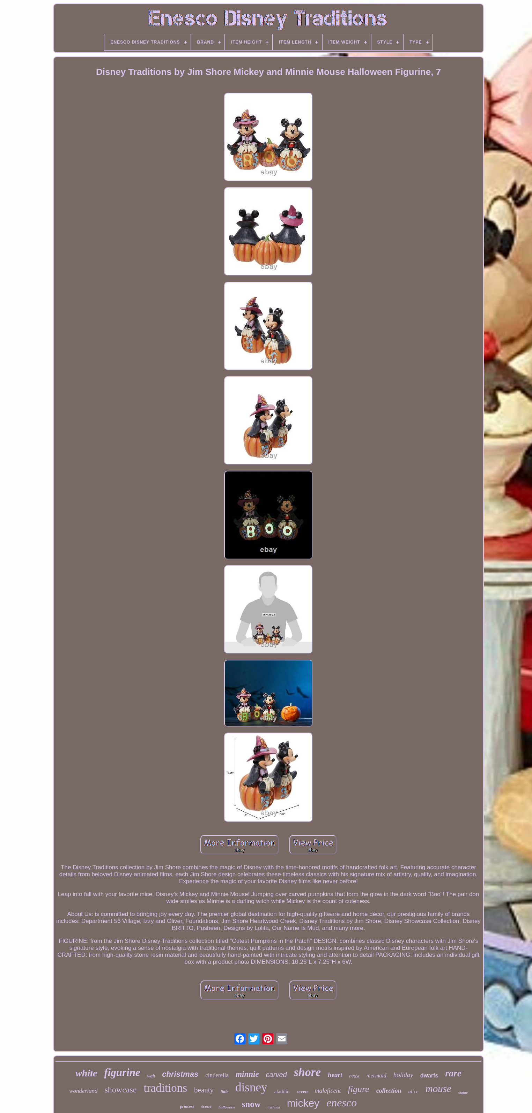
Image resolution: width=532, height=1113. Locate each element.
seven (302, 1091)
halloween (227, 1107)
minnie (247, 1074)
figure (358, 1089)
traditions (165, 1088)
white (86, 1073)
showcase (120, 1089)
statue (463, 1092)
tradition (274, 1107)
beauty (204, 1090)
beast (354, 1075)
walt (151, 1075)
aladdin (281, 1091)
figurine (122, 1072)
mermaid (376, 1075)
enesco (341, 1102)
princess (187, 1106)
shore (307, 1072)
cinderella (217, 1075)
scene (206, 1106)
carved (276, 1074)
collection (388, 1090)
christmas (180, 1074)
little (224, 1091)
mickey (303, 1103)
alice (413, 1091)
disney (251, 1087)
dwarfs (429, 1075)
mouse (438, 1088)
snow (251, 1104)
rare (453, 1073)
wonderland (83, 1091)
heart (335, 1074)
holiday (403, 1074)
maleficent (328, 1090)
